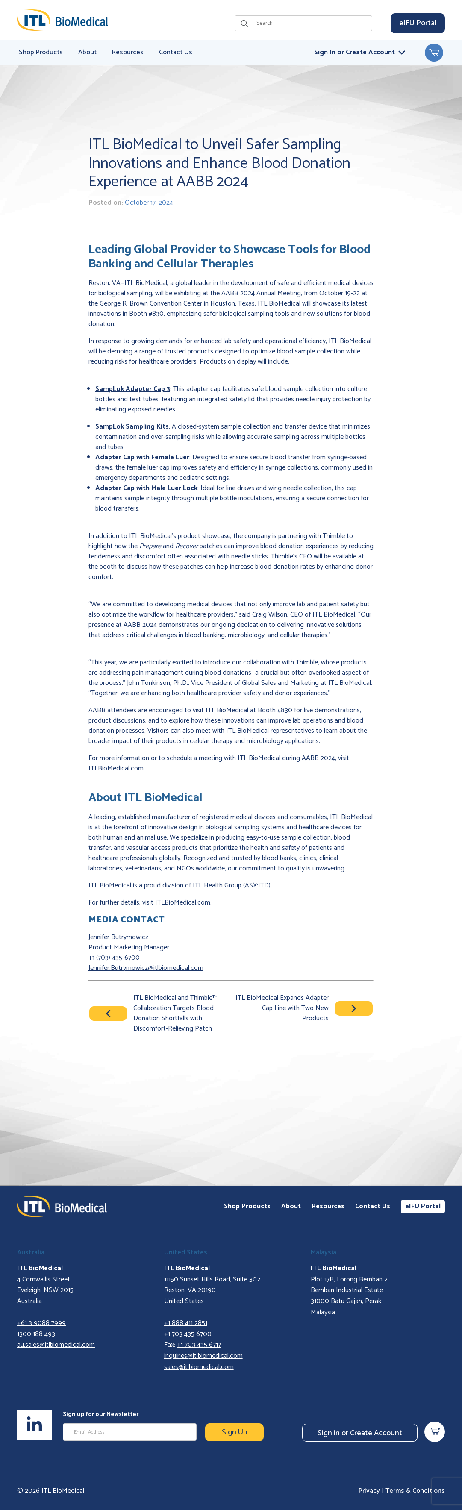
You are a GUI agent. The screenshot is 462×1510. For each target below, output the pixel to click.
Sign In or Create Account (359, 52)
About (291, 1206)
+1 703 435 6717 (199, 1345)
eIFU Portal (417, 23)
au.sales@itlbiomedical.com (56, 1345)
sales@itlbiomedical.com (199, 1367)
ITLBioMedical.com (182, 902)
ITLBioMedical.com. (116, 768)
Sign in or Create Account (360, 1433)
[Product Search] (311, 23)
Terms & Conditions (415, 1491)
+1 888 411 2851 (185, 1323)
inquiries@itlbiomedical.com (203, 1356)
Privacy (369, 1491)
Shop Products (247, 1206)
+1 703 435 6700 (188, 1334)
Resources (328, 1206)
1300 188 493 (36, 1334)
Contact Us (372, 1206)
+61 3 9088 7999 (41, 1323)
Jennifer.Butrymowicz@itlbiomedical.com (145, 968)
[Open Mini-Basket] (434, 53)
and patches (180, 546)
